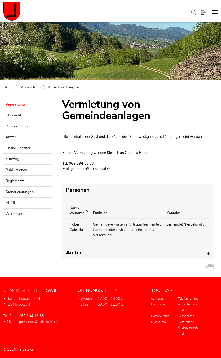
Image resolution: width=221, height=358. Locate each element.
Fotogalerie (158, 304)
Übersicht (13, 115)
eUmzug (12, 159)
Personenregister (19, 126)
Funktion (100, 213)
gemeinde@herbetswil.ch (91, 169)
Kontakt (173, 213)
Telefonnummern (189, 298)
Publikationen (16, 170)
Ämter (11, 137)
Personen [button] (77, 190)
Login (203, 12)
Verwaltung (15, 104)
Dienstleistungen (29, 191)
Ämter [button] (74, 253)
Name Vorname (77, 210)
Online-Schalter (18, 148)
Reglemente (15, 181)
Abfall (10, 203)
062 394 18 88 (31, 316)
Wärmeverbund (18, 214)
